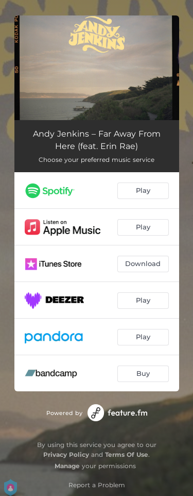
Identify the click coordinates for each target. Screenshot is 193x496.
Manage (67, 466)
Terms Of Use (126, 454)
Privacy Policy (66, 454)
